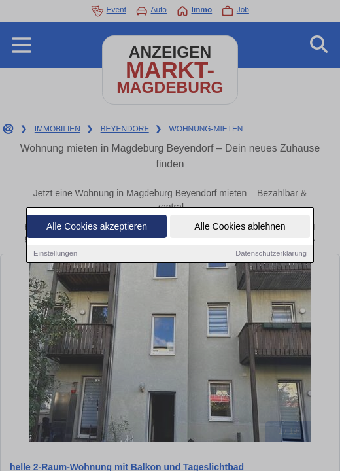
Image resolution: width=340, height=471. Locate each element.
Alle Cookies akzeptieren (96, 226)
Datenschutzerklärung (271, 253)
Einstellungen (55, 253)
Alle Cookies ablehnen (239, 226)
